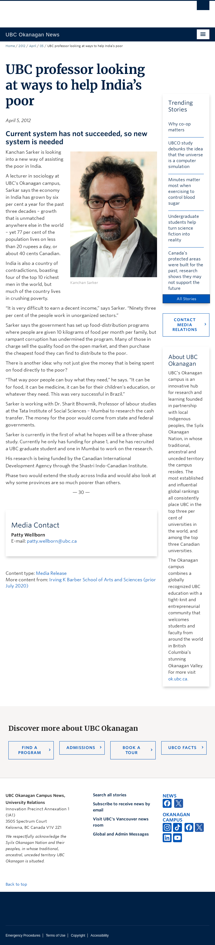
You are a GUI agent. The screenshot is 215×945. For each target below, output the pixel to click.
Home (10, 46)
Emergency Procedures (23, 935)
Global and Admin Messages (121, 834)
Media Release (51, 573)
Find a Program (29, 750)
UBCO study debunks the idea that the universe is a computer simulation (185, 155)
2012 (21, 46)
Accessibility (99, 935)
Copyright (78, 935)
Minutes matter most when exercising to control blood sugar (184, 191)
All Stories (186, 299)
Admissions (80, 747)
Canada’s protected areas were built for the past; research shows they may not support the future (185, 271)
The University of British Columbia (92, 11)
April (32, 46)
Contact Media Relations (184, 325)
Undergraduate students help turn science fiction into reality (183, 228)
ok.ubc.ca (177, 679)
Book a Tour (132, 750)
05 (42, 46)
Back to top (19, 884)
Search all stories (110, 795)
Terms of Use (56, 935)
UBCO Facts (182, 747)
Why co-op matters (179, 127)
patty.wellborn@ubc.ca (52, 541)
